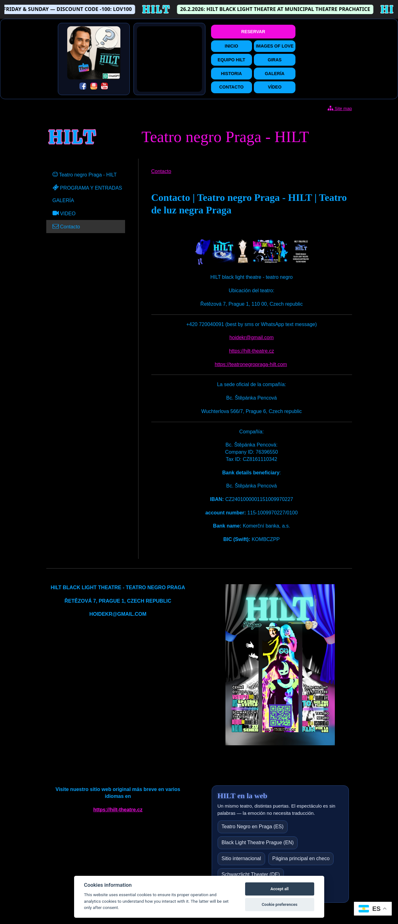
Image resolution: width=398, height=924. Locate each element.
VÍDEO (275, 86)
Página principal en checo (301, 858)
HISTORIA (231, 73)
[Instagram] (93, 87)
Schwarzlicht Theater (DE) (251, 874)
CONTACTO (231, 86)
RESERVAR (253, 31)
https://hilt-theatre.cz (251, 351)
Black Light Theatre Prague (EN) (258, 842)
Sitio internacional (241, 858)
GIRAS (274, 59)
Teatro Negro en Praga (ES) (253, 826)
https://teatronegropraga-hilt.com (251, 364)
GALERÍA (275, 73)
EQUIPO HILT (231, 59)
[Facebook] (82, 87)
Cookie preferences (279, 904)
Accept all (279, 888)
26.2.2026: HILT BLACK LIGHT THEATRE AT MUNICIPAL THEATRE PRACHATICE (281, 9)
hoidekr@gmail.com (251, 337)
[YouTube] (104, 87)
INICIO (231, 45)
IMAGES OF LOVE (275, 45)
